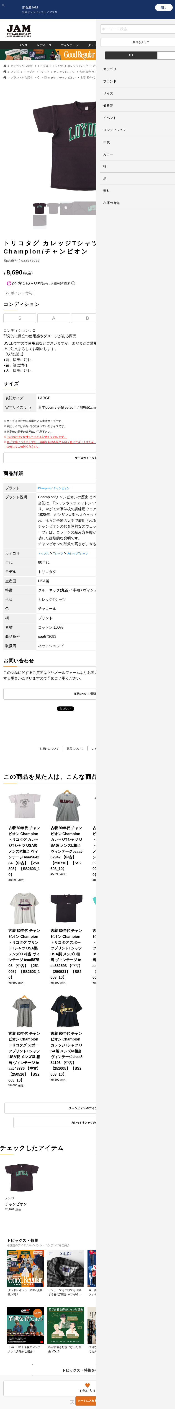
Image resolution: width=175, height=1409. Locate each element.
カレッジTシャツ (77, 66)
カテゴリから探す (22, 66)
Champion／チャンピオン (60, 77)
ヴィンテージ (67, 45)
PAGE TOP (84, 1372)
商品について (134, 749)
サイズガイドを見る (87, 458)
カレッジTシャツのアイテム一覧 (131, 791)
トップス (42, 66)
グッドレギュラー (102, 45)
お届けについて (42, 749)
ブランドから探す (22, 77)
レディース (37, 45)
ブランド (157, 45)
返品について (72, 749)
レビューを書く (104, 749)
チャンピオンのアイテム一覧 (43, 791)
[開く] (164, 7)
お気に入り (126, 34)
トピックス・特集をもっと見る (87, 959)
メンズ (14, 45)
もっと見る (87, 1092)
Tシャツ (58, 66)
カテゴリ (133, 45)
